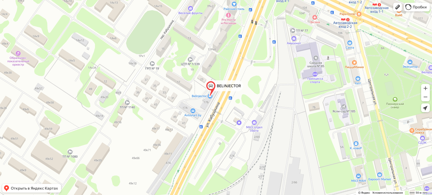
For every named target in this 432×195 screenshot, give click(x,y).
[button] (397, 7)
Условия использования (387, 192)
